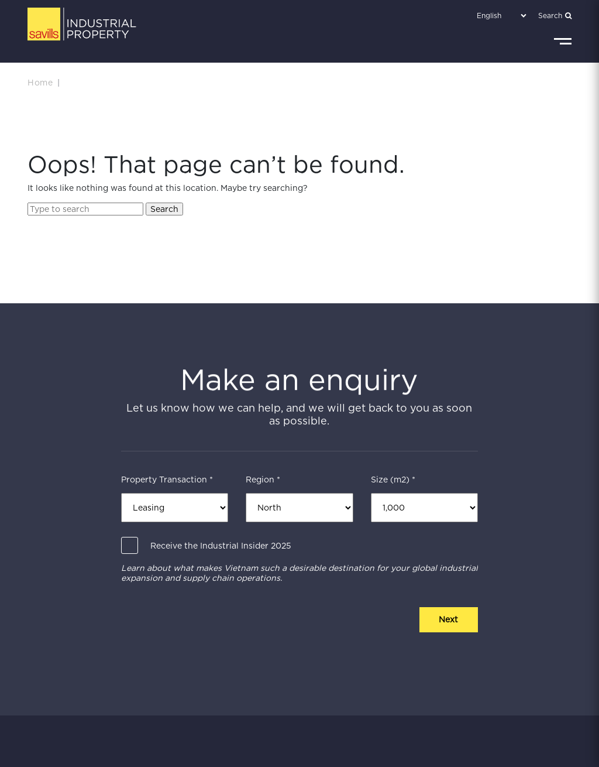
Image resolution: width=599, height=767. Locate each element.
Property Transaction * (167, 479)
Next (448, 619)
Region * (263, 479)
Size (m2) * (393, 479)
